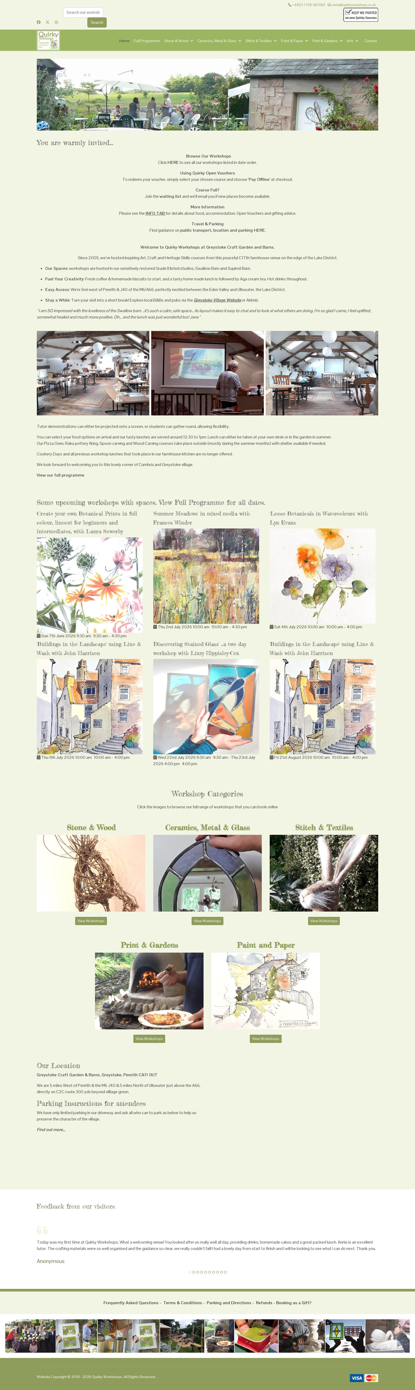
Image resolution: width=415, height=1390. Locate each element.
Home (124, 40)
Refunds (264, 1303)
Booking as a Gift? (294, 1303)
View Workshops (91, 920)
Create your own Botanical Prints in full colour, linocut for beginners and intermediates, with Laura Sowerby (87, 522)
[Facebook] (38, 22)
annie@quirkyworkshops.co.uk (354, 5)
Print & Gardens (325, 40)
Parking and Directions (229, 1303)
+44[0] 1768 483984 (308, 5)
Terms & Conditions (182, 1303)
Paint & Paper (292, 40)
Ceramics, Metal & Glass (216, 40)
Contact (370, 40)
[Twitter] (47, 22)
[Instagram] (56, 22)
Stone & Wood (176, 40)
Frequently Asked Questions (131, 1303)
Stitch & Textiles (259, 40)
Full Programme (147, 40)
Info (350, 40)
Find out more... (51, 1129)
